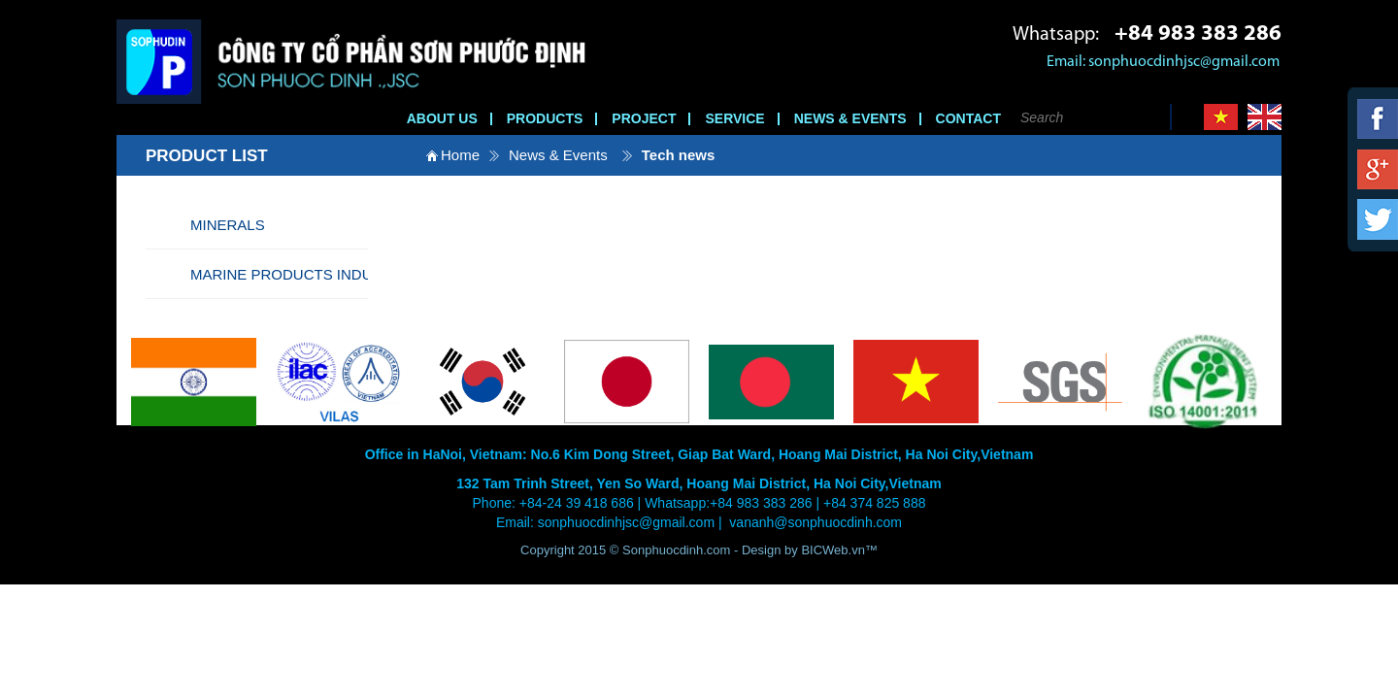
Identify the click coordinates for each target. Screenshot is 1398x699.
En (1265, 117)
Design (763, 550)
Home (460, 155)
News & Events (558, 155)
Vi (1221, 117)
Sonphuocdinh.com (676, 550)
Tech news (679, 155)
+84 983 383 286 (1198, 34)
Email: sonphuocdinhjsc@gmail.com (1163, 62)
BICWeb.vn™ (839, 550)
